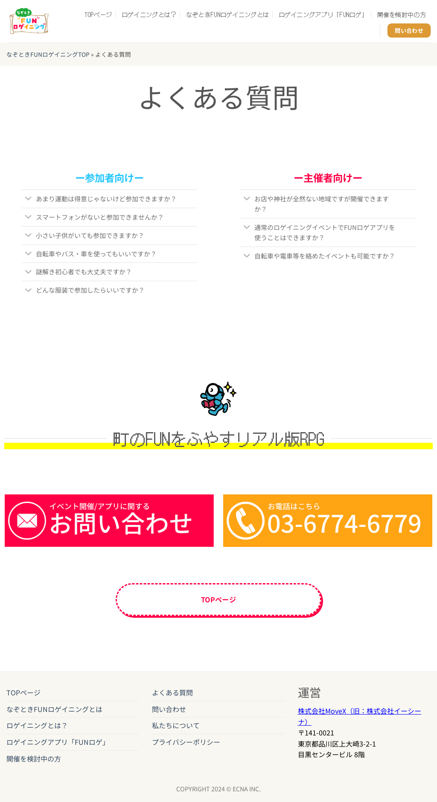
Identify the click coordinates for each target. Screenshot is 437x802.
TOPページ (98, 14)
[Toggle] (28, 199)
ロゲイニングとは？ (149, 14)
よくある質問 (172, 695)
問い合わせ (169, 711)
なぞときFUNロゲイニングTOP (48, 54)
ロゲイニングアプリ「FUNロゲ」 (323, 14)
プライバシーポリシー (186, 744)
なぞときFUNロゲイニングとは (227, 14)
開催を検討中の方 (401, 14)
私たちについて (176, 728)
